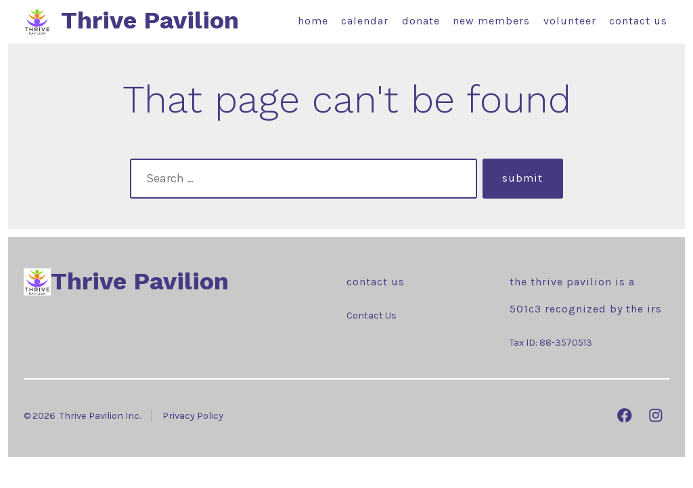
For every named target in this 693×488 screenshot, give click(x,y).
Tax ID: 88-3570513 (551, 342)
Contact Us (638, 20)
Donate (421, 20)
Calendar (364, 20)
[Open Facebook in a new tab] (624, 415)
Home (313, 20)
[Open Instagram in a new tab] (656, 415)
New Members (491, 20)
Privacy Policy (192, 416)
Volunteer (569, 20)
